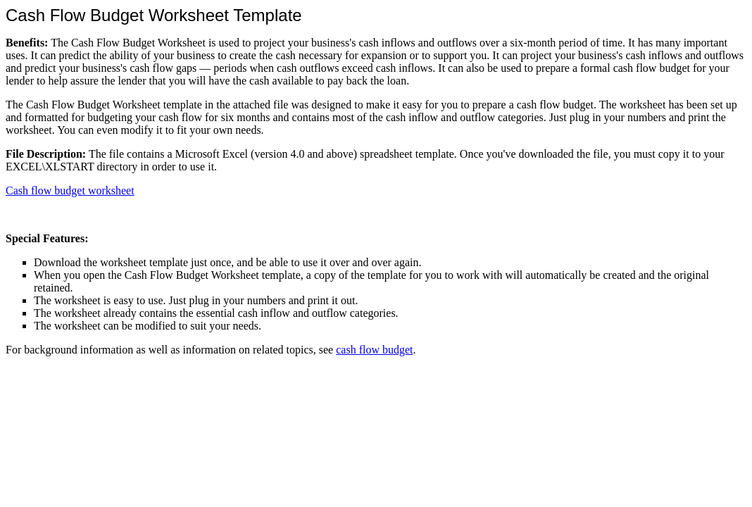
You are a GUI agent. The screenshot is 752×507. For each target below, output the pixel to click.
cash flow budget (374, 350)
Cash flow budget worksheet (70, 190)
